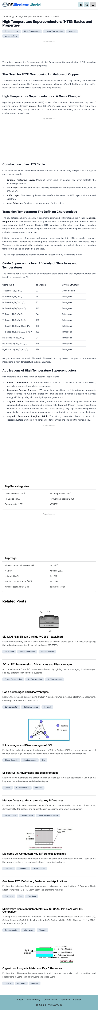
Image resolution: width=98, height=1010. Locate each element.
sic (43, 760)
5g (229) (54, 576)
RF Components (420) (60, 493)
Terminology (8, 16)
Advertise (65, 999)
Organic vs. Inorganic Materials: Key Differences (32, 968)
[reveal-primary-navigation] (93, 4)
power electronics (27, 652)
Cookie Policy (50, 999)
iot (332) (54, 565)
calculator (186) (57, 586)
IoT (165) (54, 504)
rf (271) (8, 570)
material (71, 31)
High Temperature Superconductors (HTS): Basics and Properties (40, 16)
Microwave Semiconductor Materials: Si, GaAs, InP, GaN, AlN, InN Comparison (42, 910)
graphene (9, 896)
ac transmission (35, 679)
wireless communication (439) (19, 565)
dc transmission (55, 679)
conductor (23, 868)
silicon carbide (47, 652)
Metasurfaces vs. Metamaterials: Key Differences (32, 800)
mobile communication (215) (18, 581)
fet (20, 896)
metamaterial (27, 815)
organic (8, 983)
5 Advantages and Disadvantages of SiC (27, 745)
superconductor (11, 31)
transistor (32, 896)
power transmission (54, 31)
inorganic (21, 983)
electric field (39, 868)
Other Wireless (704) (15, 493)
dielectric (9, 868)
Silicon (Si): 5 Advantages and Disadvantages (30, 772)
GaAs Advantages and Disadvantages (25, 691)
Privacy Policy (33, 999)
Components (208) (14, 504)
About (20, 999)
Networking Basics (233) (62, 499)
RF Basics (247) (12, 499)
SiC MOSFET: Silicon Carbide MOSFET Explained (32, 636)
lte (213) (54, 581)
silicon (7, 788)
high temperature (32, 31)
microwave (28, 930)
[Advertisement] (49, 50)
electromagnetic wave (48, 815)
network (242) (12, 576)
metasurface (10, 815)
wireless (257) (56, 570)
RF (21, 5)
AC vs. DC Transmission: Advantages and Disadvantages (37, 664)
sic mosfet (9, 652)
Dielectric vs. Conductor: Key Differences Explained (34, 853)
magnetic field (11, 36)
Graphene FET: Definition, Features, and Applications (34, 881)
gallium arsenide (31, 707)
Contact (77, 999)
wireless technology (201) (17, 586)
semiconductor (11, 707)
